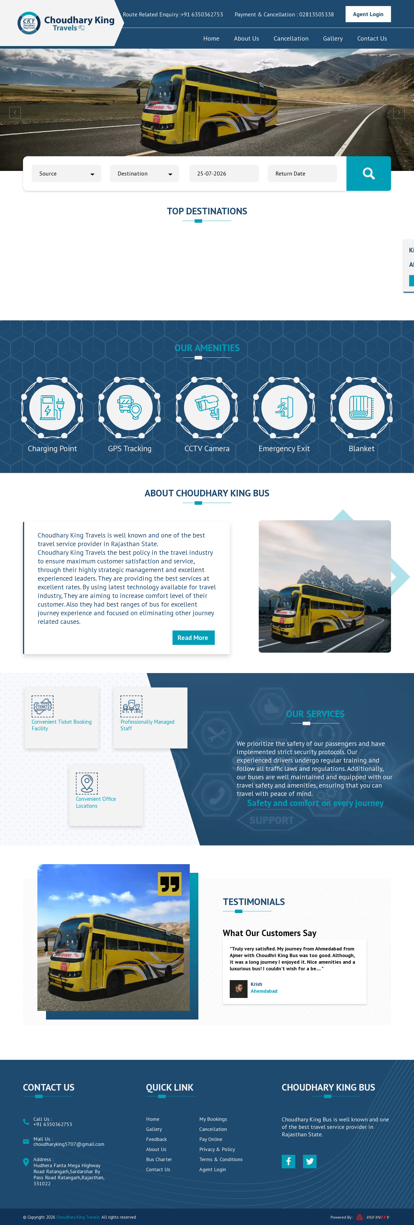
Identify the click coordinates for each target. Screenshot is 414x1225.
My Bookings (213, 1119)
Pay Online (210, 1139)
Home (211, 38)
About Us (246, 38)
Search (368, 173)
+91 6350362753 (202, 14)
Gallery (333, 38)
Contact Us (372, 38)
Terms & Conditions (221, 1159)
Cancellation (291, 38)
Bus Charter (159, 1159)
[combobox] (66, 173)
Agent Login (368, 14)
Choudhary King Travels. (78, 1217)
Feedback (156, 1139)
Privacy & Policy (217, 1149)
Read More (193, 637)
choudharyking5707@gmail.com (68, 1144)
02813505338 (316, 14)
